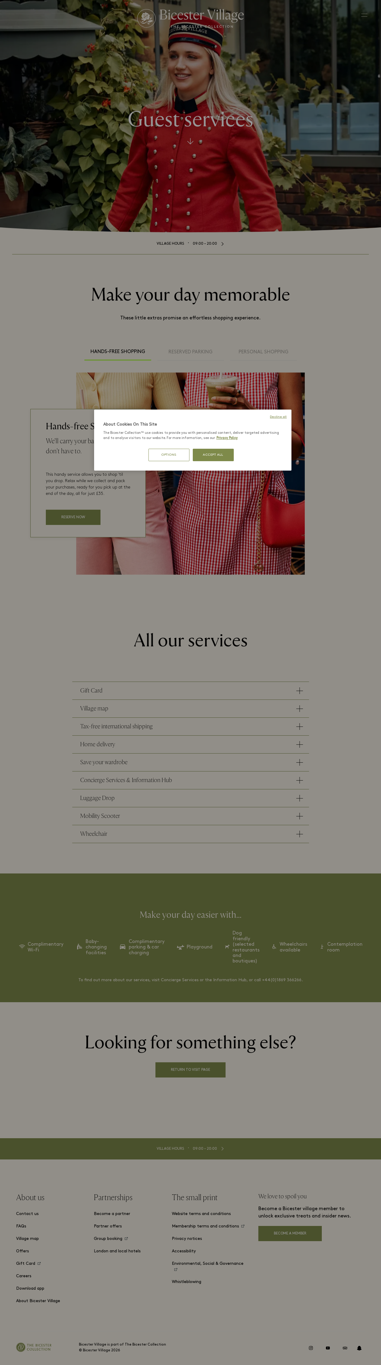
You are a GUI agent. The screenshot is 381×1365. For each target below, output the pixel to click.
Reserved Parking (190, 352)
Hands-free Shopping (117, 351)
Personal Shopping (263, 352)
